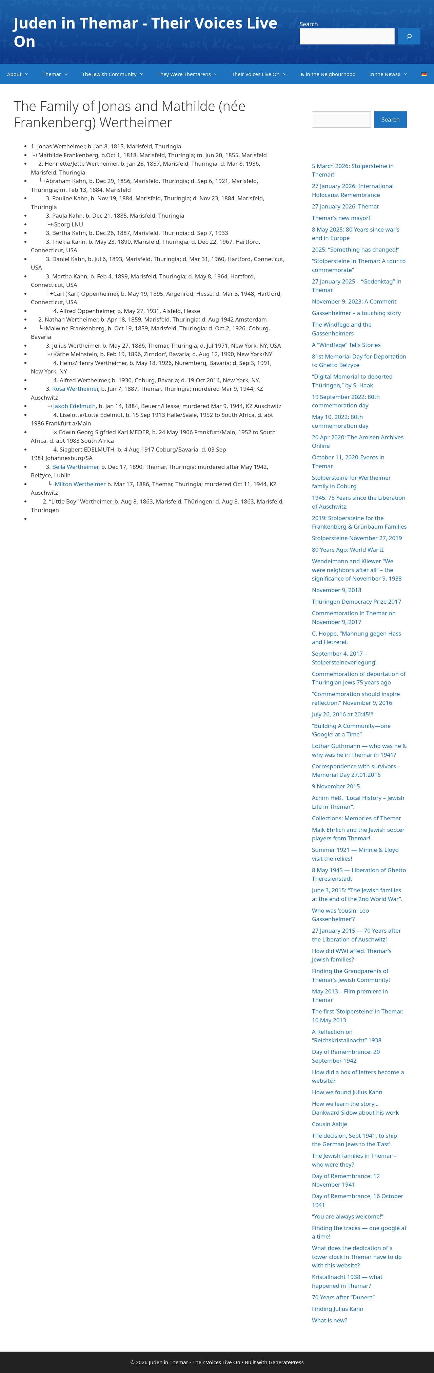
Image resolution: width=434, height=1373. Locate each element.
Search (309, 24)
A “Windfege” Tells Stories (346, 345)
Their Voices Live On (263, 74)
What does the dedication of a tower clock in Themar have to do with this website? (357, 1256)
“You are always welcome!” (347, 1216)
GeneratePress (286, 1362)
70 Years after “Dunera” (343, 1297)
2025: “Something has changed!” (355, 249)
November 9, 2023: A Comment (354, 301)
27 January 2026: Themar (345, 206)
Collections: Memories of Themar (356, 818)
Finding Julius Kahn (337, 1309)
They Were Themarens (191, 74)
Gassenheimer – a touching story (356, 313)
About (21, 74)
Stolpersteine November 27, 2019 (357, 538)
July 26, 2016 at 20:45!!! (343, 714)
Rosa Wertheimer (75, 388)
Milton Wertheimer (80, 484)
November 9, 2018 (336, 590)
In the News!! (392, 74)
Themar (59, 74)
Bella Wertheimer (75, 467)
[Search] (409, 36)
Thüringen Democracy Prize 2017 (356, 601)
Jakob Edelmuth (74, 406)
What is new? (329, 1320)
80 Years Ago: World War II (348, 549)
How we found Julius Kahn (347, 1092)
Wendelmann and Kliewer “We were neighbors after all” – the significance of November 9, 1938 (357, 569)
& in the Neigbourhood (328, 74)
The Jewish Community (116, 74)
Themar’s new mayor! (341, 218)
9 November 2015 (336, 786)
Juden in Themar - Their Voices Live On (145, 31)
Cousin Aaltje (329, 1124)
